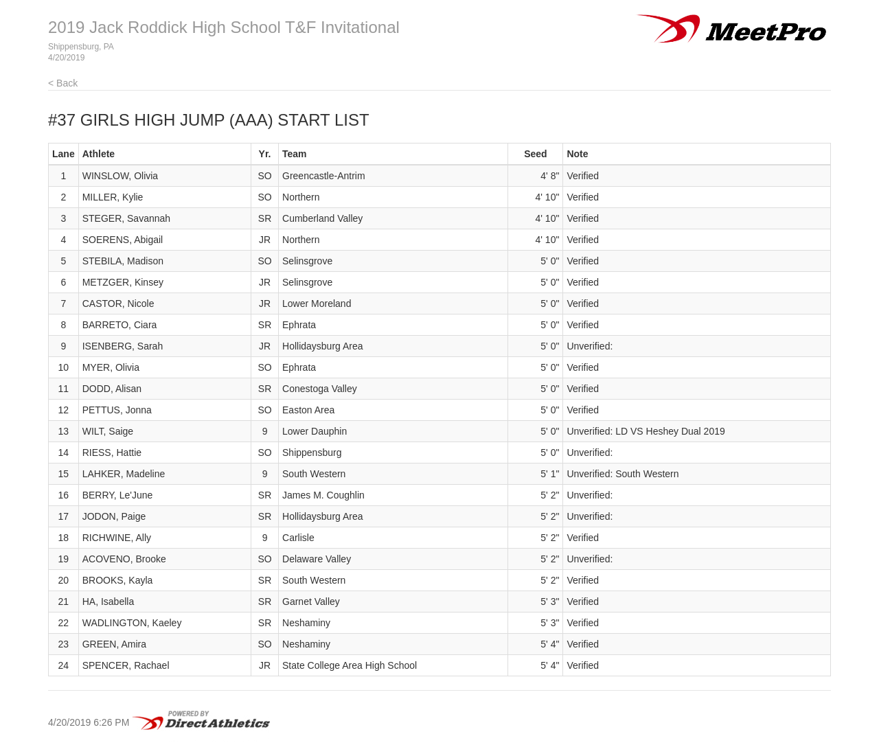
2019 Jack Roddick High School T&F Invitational (224, 27)
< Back (63, 83)
